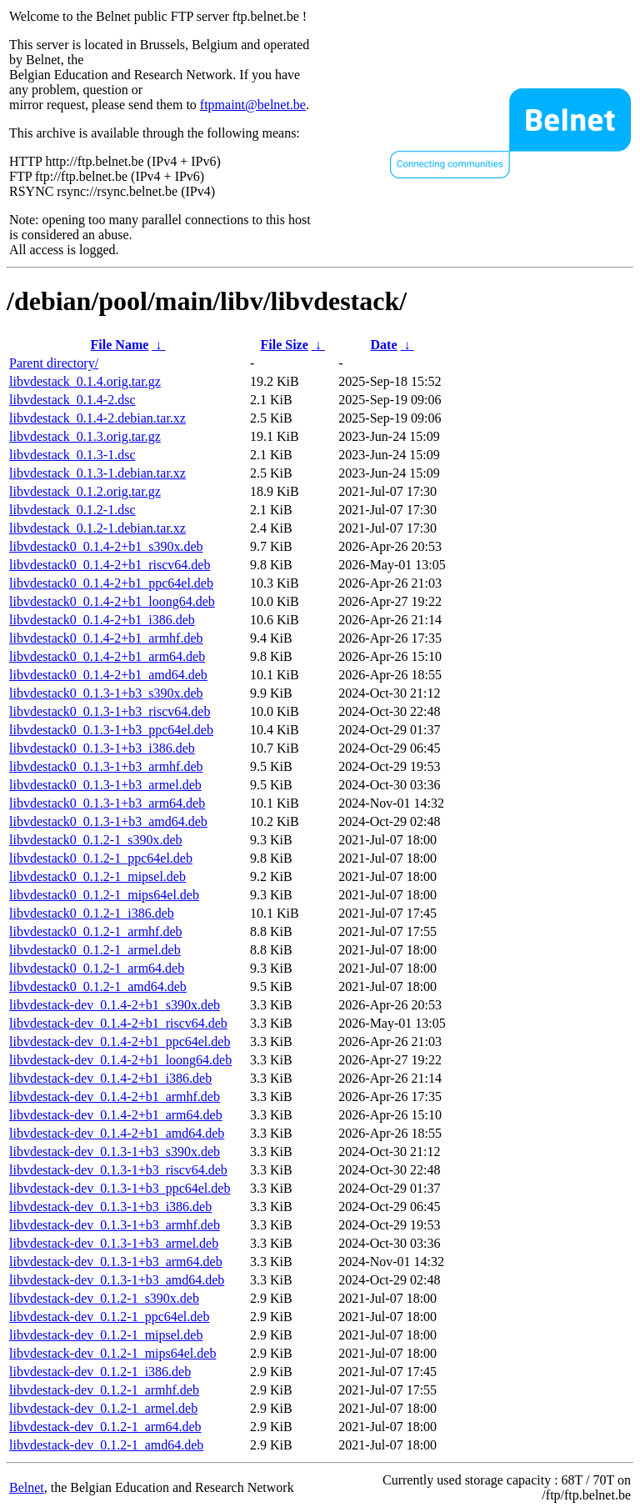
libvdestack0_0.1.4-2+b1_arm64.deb (107, 656)
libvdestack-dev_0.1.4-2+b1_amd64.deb (116, 1133)
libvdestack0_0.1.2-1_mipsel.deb (97, 876)
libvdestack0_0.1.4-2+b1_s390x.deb (106, 546)
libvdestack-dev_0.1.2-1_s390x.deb (104, 1298)
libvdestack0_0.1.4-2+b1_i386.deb (102, 620)
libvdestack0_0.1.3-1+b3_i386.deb (102, 748)
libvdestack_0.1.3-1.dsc (72, 455)
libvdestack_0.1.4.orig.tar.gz (85, 381)
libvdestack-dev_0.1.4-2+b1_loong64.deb (120, 1060)
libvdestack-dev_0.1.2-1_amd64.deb (106, 1445)
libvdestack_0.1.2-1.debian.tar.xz (97, 528)
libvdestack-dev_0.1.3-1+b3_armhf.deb (114, 1225)
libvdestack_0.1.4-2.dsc (72, 400)
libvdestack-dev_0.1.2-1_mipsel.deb (105, 1335)
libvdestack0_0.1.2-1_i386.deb (91, 913)
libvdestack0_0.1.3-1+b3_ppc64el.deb (111, 730)
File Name (120, 345)
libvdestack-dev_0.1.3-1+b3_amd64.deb (116, 1280)
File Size (284, 345)
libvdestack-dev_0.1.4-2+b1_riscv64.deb (118, 1023)
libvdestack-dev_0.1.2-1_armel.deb (103, 1408)
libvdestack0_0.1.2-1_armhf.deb (95, 931)
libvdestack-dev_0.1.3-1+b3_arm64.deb (115, 1261)
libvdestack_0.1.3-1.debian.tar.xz (97, 473)
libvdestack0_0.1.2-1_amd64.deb (98, 986)
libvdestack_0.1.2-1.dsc (72, 510)
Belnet (26, 1487)
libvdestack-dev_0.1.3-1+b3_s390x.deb (114, 1151)
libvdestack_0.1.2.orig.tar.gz (85, 491)
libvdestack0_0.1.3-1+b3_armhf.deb (106, 766)
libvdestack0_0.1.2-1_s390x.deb (95, 840)
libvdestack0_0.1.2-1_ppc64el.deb (100, 858)
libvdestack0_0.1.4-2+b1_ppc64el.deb (111, 583)
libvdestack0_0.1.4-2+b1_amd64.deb (108, 675)
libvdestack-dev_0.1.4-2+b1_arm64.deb (115, 1115)
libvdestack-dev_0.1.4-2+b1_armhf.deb (114, 1096)
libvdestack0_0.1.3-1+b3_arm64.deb (107, 803)
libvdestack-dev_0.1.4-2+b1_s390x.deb (114, 1005)
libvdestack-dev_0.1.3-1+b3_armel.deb (113, 1243)
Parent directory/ (53, 363)
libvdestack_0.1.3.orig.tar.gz (85, 436)
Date (384, 345)
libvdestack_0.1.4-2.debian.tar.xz (97, 418)
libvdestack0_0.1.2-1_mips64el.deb (104, 895)
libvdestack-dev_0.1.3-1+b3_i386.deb (110, 1206)
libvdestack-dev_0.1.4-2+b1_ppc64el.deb (119, 1041)
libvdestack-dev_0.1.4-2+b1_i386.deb (110, 1078)
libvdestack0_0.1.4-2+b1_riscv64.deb (109, 565)
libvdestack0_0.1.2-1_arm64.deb (96, 968)
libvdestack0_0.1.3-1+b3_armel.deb (105, 785)
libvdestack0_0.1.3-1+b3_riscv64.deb (109, 711)
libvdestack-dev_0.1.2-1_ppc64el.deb (109, 1316)
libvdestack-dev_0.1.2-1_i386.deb (100, 1371)
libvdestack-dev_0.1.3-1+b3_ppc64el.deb (119, 1188)
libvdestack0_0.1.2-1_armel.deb (95, 950)
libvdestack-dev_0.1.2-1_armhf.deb (104, 1390)
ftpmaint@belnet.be (253, 105)
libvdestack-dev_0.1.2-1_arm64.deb (105, 1426)
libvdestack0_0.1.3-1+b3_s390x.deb (106, 693)
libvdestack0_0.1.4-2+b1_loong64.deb (112, 601)
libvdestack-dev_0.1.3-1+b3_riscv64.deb (118, 1170)
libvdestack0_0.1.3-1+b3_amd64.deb (108, 821)
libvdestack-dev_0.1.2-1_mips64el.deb (112, 1353)
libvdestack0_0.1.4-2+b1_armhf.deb (106, 638)
